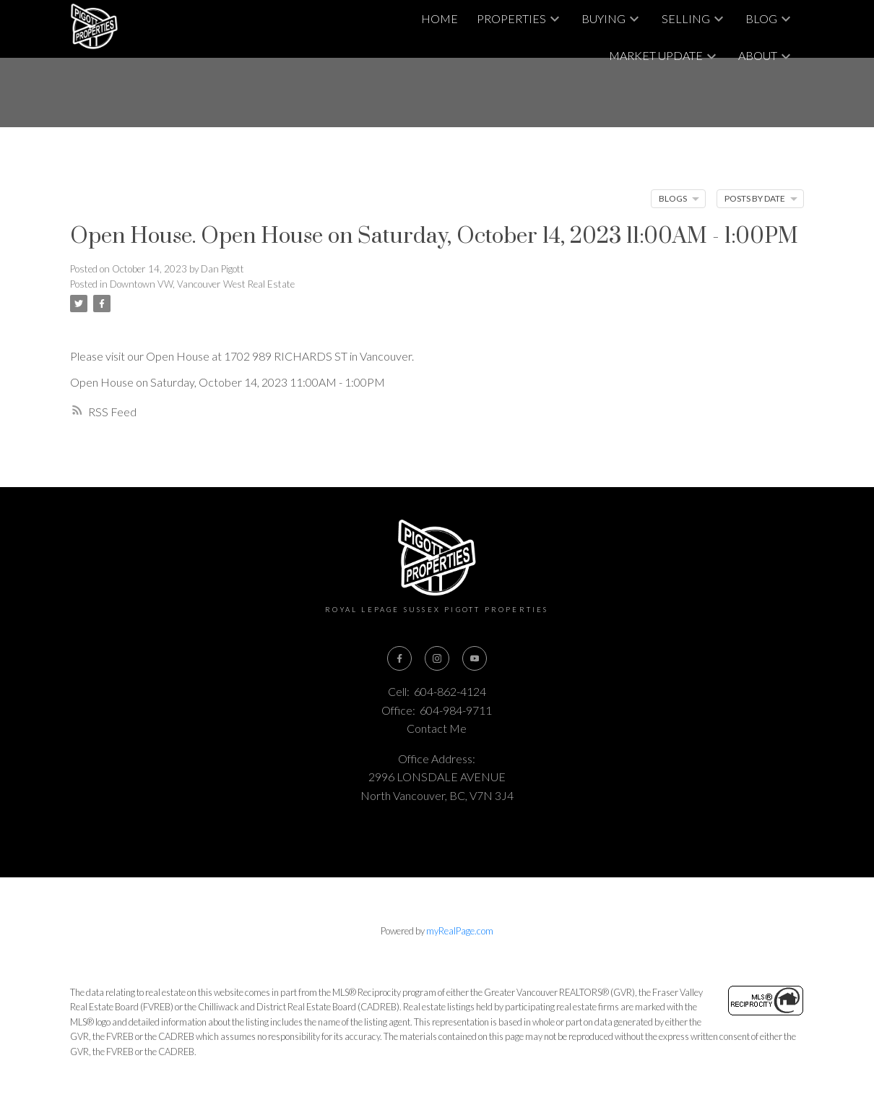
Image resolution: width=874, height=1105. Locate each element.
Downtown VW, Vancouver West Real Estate (202, 284)
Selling (686, 18)
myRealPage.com (459, 931)
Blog (761, 18)
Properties (511, 18)
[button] (399, 658)
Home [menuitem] (439, 18)
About (757, 55)
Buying (603, 18)
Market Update (656, 55)
